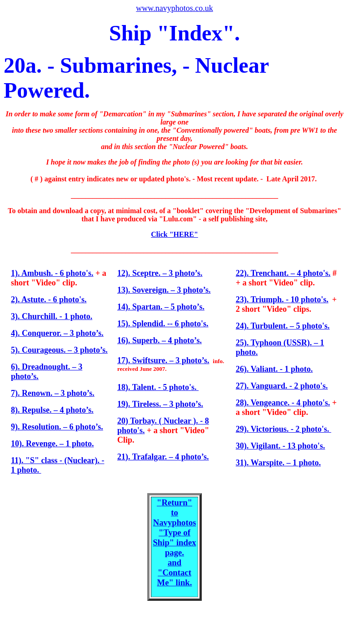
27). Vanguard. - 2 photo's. (282, 385)
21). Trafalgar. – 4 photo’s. (163, 456)
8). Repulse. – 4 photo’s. (52, 409)
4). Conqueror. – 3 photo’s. (57, 333)
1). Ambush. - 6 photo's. (52, 273)
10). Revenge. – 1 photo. (52, 443)
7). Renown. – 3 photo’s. (53, 393)
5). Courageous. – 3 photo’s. (59, 349)
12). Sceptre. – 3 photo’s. (160, 273)
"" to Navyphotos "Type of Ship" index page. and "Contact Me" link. (174, 542)
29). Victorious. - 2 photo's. (283, 429)
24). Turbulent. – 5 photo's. (283, 325)
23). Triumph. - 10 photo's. (282, 299)
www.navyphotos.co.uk (174, 8)
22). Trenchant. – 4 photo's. (283, 273)
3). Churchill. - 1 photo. (51, 316)
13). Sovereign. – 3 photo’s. (164, 290)
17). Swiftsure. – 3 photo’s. (163, 360)
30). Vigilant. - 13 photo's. (280, 445)
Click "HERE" (174, 234)
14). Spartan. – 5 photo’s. (160, 306)
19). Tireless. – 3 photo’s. (160, 404)
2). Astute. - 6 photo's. (49, 299)
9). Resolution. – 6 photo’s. (57, 426)
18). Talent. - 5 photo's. (158, 387)
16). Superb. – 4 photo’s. (159, 340)
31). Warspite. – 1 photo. (278, 462)
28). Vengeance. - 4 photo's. (283, 402)
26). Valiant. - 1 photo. (274, 369)
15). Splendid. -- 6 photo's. (163, 323)
